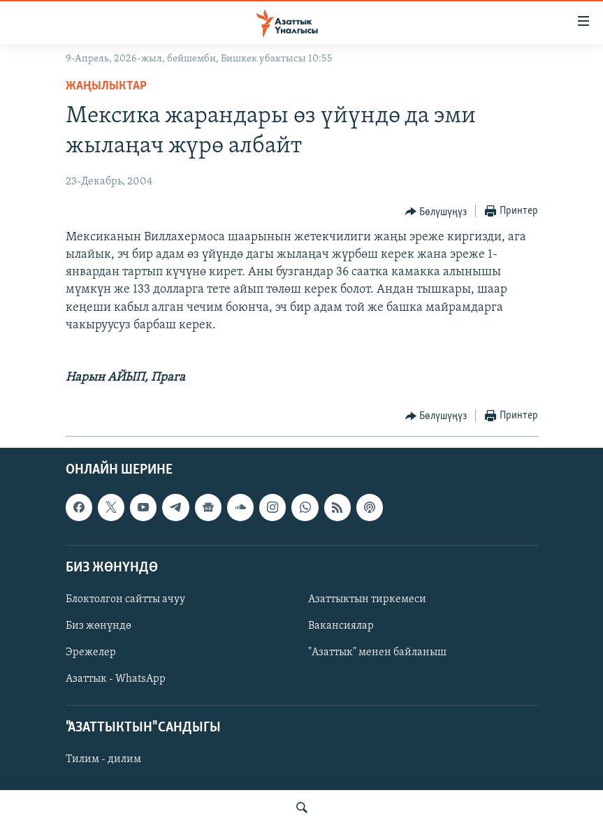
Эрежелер (91, 652)
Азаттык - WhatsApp (116, 679)
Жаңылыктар (106, 86)
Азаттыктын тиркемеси (367, 599)
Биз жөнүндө (98, 625)
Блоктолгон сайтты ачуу (125, 599)
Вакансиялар (341, 625)
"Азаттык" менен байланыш (377, 652)
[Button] (436, 211)
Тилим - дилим (103, 759)
